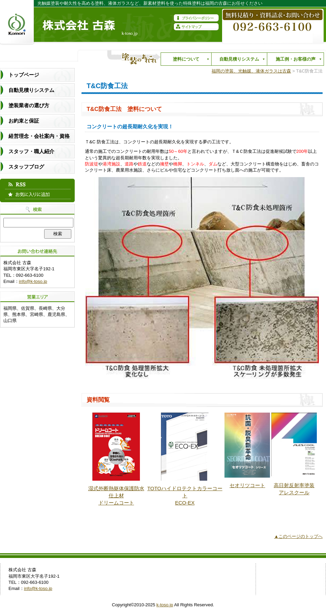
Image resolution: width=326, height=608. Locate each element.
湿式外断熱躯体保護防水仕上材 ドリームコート (116, 495)
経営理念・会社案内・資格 (39, 136)
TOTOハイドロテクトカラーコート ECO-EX (184, 495)
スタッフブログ (26, 167)
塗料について (184, 60)
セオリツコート (247, 485)
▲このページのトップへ (298, 536)
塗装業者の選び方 (28, 105)
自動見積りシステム (238, 60)
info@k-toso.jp (33, 281)
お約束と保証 (23, 121)
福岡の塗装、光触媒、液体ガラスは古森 (251, 71)
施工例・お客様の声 (293, 60)
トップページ (23, 75)
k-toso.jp (165, 604)
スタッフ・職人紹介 (31, 151)
